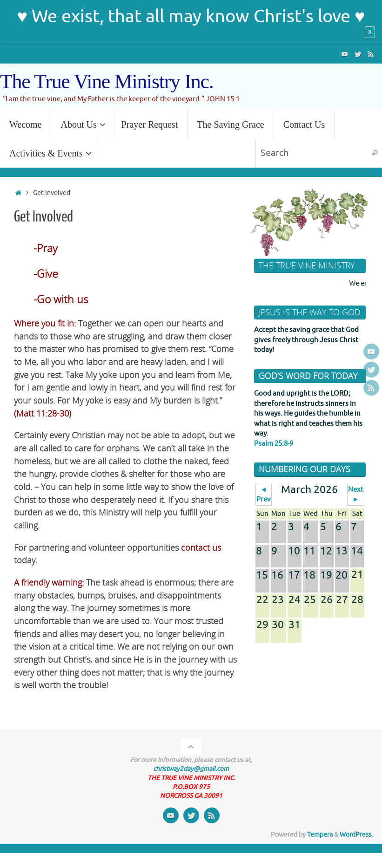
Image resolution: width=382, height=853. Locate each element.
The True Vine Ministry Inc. (106, 82)
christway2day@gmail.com (191, 769)
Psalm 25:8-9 (273, 443)
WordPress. (356, 835)
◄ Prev (263, 494)
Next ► (355, 494)
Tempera (320, 835)
